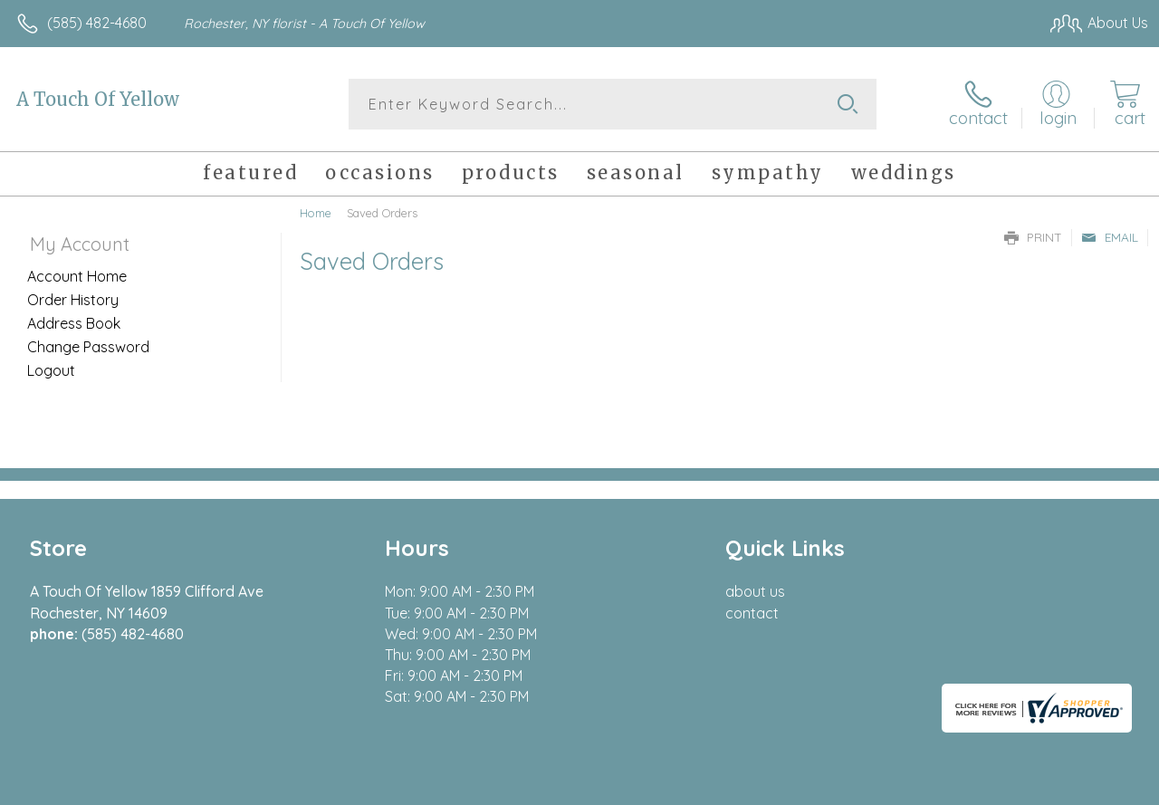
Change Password (88, 347)
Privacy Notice (842, 786)
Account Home (77, 276)
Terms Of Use (735, 786)
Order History (73, 300)
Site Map (1083, 786)
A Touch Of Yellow (97, 99)
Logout (51, 370)
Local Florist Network (971, 786)
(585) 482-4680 (97, 23)
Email (1109, 237)
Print (1033, 237)
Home (315, 213)
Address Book (73, 323)
